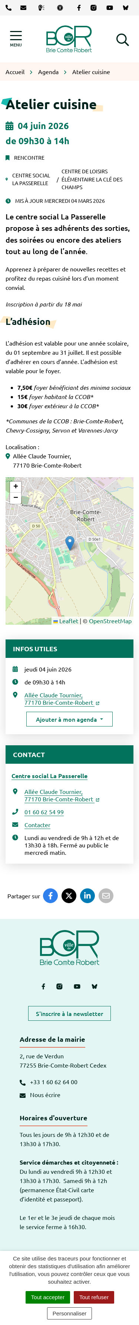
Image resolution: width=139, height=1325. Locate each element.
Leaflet (65, 620)
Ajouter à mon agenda (66, 719)
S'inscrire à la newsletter (69, 1013)
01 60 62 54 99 (44, 811)
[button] (122, 38)
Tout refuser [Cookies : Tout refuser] (94, 1297)
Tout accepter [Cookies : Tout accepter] (47, 1297)
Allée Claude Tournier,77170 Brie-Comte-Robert (61, 698)
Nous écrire (40, 1094)
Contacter (37, 824)
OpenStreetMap (110, 620)
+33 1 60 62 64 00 (48, 1081)
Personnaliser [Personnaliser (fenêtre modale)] (70, 1313)
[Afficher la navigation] (16, 39)
